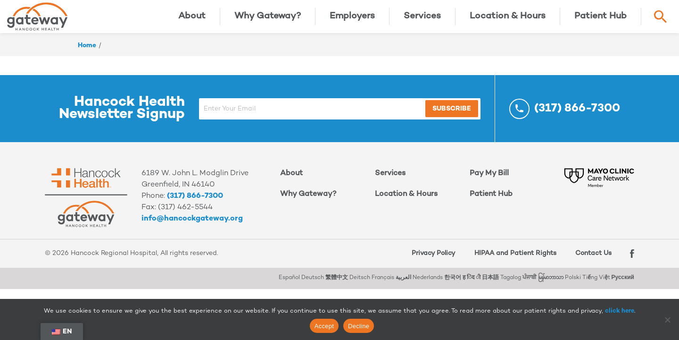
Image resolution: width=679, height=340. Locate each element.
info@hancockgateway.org (192, 226)
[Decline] (667, 319)
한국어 (452, 285)
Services (422, 20)
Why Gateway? (267, 20)
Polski (573, 285)
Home (87, 52)
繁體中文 (336, 285)
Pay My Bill (489, 181)
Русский (623, 285)
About (192, 20)
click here (619, 311)
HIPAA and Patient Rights (512, 260)
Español (289, 285)
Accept (324, 326)
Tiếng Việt (596, 285)
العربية (403, 285)
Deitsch (359, 285)
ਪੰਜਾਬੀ (529, 285)
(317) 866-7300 (195, 203)
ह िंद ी (471, 285)
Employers (352, 20)
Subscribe (430, 115)
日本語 (490, 285)
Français (383, 285)
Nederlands (428, 285)
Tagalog (510, 285)
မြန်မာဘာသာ (550, 285)
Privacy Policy (429, 260)
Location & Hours (508, 20)
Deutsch (312, 285)
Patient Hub (600, 20)
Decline (358, 326)
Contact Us (590, 260)
